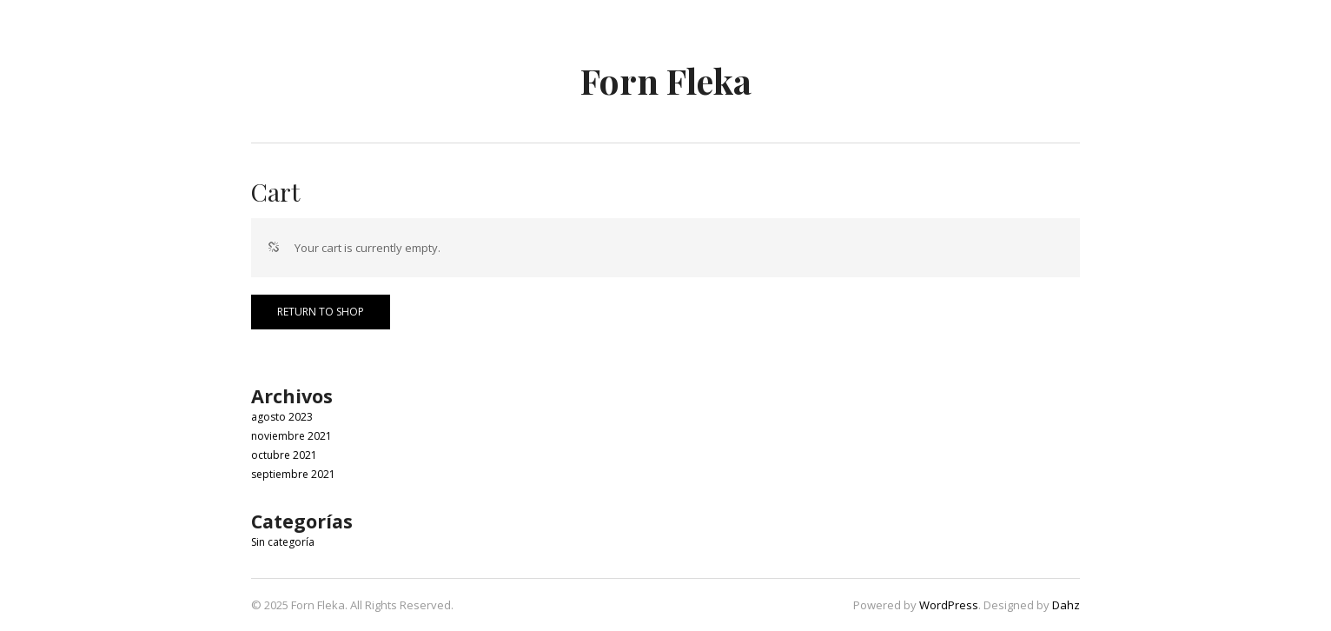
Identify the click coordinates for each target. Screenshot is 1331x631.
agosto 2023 (282, 416)
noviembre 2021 (291, 435)
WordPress (948, 605)
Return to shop (320, 311)
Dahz (1066, 605)
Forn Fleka (666, 80)
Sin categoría (283, 542)
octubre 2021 (284, 455)
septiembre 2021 (293, 474)
